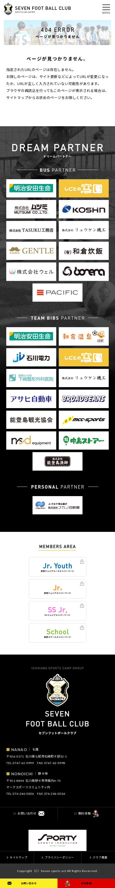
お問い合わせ (29, 883)
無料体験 (86, 883)
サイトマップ (17, 97)
